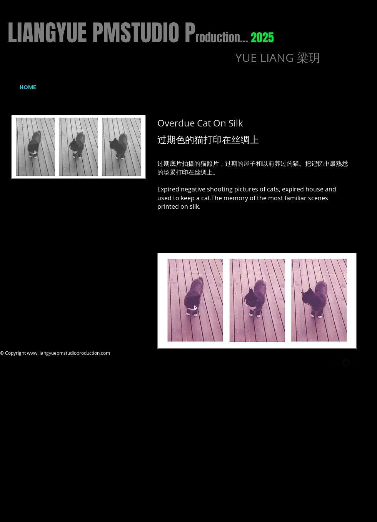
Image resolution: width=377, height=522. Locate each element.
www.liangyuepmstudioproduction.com (68, 353)
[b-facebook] (335, 362)
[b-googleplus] (356, 362)
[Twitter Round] (346, 362)
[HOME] (28, 87)
